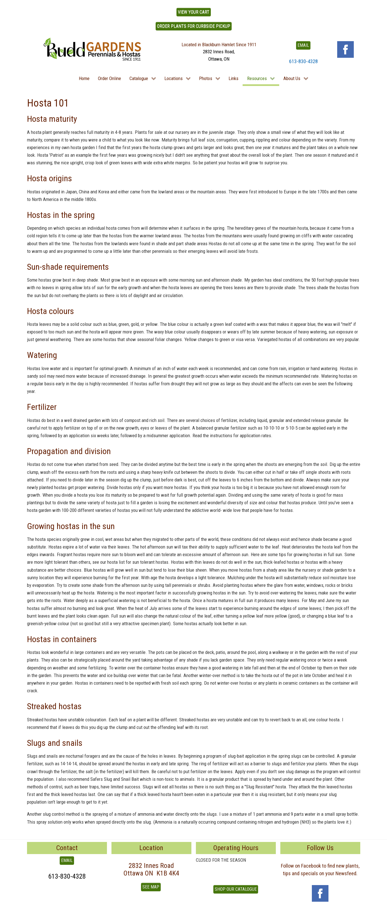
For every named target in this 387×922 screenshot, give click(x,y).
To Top (33, 915)
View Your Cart (193, 12)
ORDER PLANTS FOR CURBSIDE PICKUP (193, 26)
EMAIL (303, 45)
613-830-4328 (303, 61)
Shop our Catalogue (236, 889)
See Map (150, 887)
